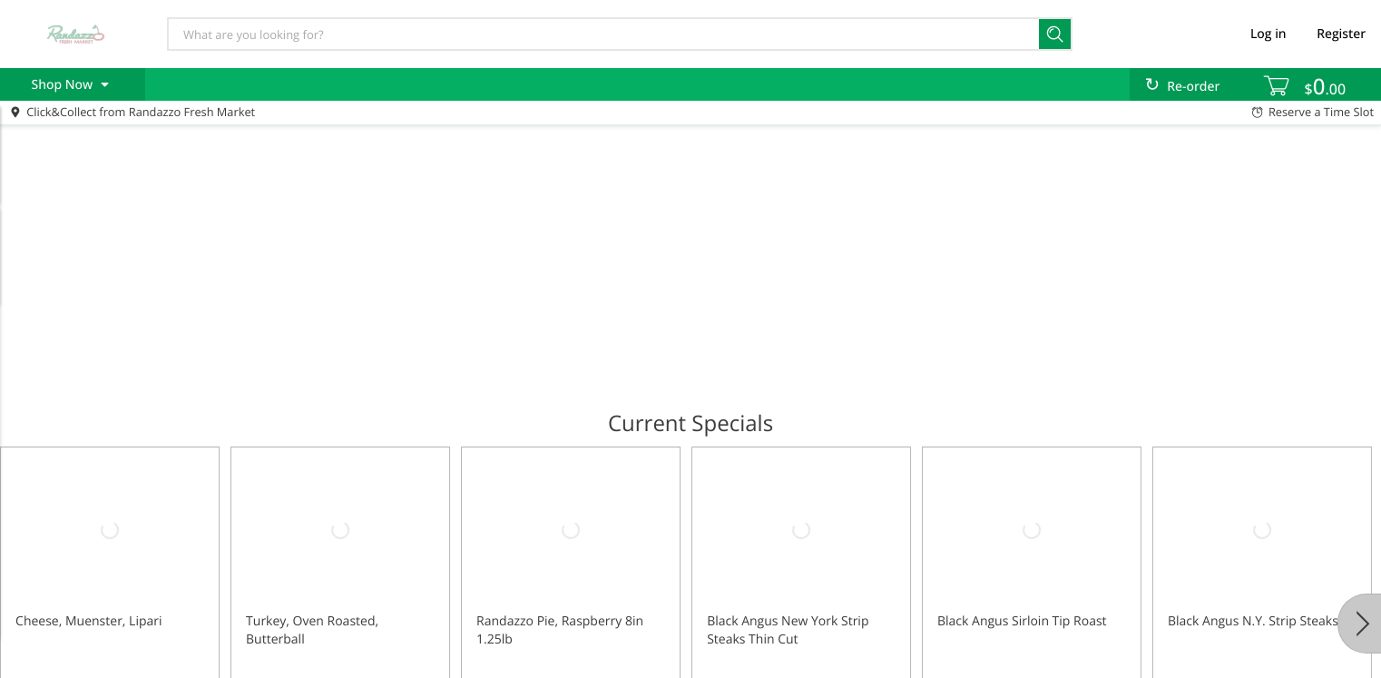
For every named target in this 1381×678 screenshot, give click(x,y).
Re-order (1193, 86)
